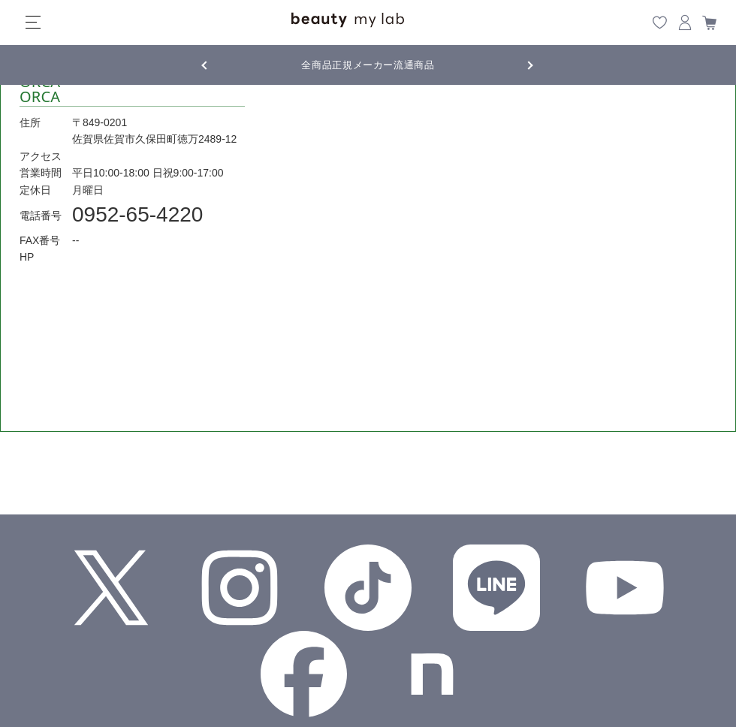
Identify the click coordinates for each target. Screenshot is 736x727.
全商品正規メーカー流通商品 (367, 65)
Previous (217, 63)
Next (518, 63)
